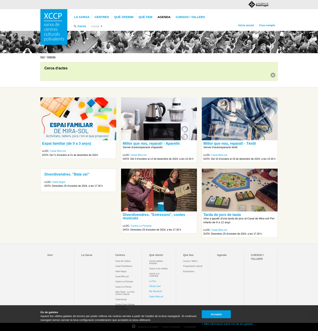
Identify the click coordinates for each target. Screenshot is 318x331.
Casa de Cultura (122, 261)
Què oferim (123, 17)
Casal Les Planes (123, 287)
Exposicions (188, 271)
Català (95, 26)
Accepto (216, 314)
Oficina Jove (155, 286)
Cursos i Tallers (190, 261)
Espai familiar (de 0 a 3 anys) (66, 143)
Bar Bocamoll (155, 291)
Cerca (81, 26)
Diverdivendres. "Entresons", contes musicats (154, 216)
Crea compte (267, 25)
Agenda (164, 17)
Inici (42, 57)
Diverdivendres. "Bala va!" (66, 174)
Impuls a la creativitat (154, 275)
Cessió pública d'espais (156, 262)
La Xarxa (81, 17)
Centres (102, 17)
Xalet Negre (59, 182)
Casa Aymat (121, 299)
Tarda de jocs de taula (222, 215)
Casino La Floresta (141, 225)
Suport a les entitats (158, 268)
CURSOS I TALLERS (190, 17)
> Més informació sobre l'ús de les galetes (227, 324)
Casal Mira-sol (58, 151)
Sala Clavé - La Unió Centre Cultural (124, 293)
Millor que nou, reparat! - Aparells (151, 143)
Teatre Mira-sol (156, 296)
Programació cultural (192, 266)
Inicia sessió (246, 25)
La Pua (152, 281)
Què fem (145, 17)
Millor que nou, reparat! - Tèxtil (229, 143)
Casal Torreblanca (123, 266)
